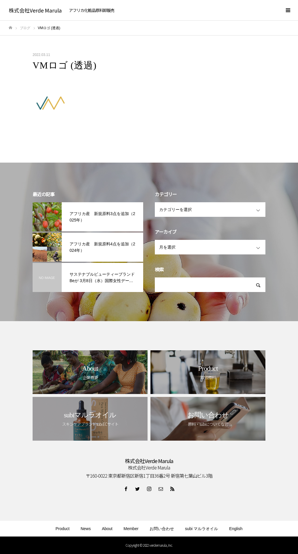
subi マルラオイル (201, 528)
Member (131, 528)
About (107, 528)
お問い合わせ (162, 528)
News (86, 528)
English (235, 528)
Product (63, 528)
